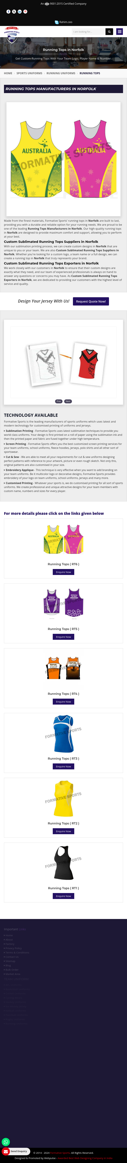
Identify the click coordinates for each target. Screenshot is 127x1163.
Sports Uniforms (29, 73)
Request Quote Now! (91, 301)
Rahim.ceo (63, 22)
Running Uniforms (61, 73)
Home (8, 73)
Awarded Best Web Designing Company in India (85, 1158)
